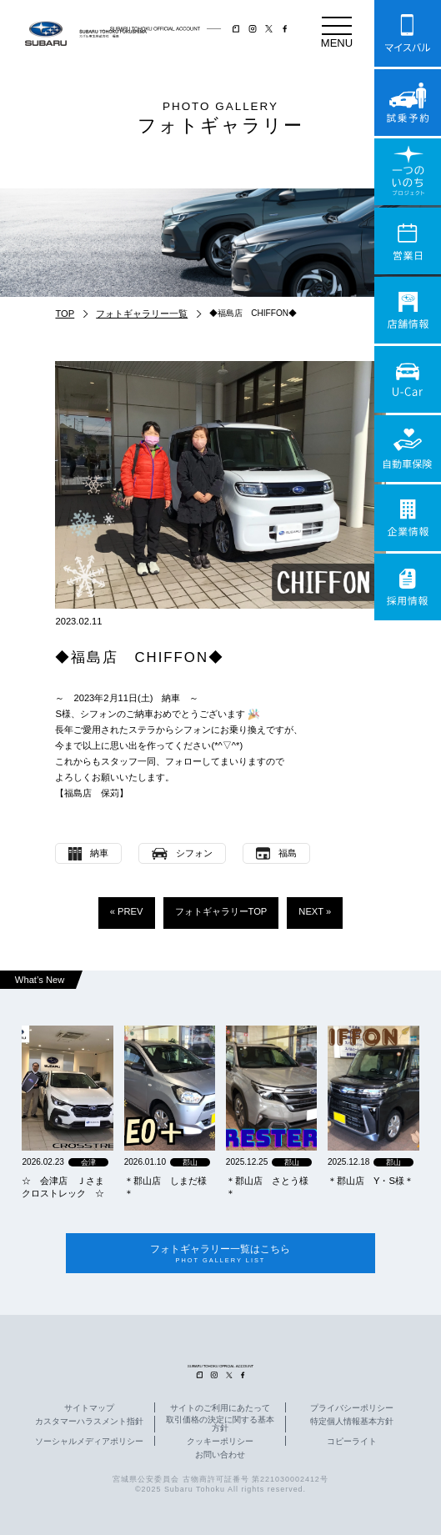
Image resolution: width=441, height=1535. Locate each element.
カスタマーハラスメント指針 (89, 1421)
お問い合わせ (220, 1456)
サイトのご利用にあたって (220, 1408)
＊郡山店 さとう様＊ (267, 1187)
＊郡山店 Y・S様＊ (370, 1181)
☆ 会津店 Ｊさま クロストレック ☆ (67, 1187)
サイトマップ (89, 1408)
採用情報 (407, 587)
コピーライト (352, 1441)
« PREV (126, 911)
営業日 (407, 241)
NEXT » (314, 911)
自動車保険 (407, 448)
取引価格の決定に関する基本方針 (220, 1424)
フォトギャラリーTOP (221, 911)
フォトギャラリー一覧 (142, 314)
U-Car (407, 379)
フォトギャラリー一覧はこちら (220, 1253)
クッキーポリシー (220, 1441)
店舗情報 (407, 310)
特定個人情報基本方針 (351, 1421)
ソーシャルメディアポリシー (89, 1441)
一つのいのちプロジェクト (407, 171)
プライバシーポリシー (351, 1408)
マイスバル (407, 33)
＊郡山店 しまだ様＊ (165, 1187)
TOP (64, 314)
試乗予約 (407, 102)
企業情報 (407, 517)
